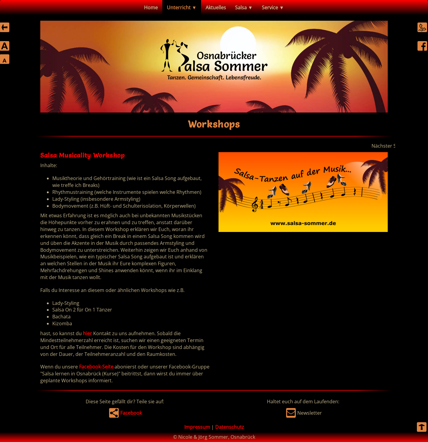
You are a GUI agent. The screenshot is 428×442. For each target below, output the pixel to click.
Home (151, 7)
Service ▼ (273, 7)
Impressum (197, 427)
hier (87, 333)
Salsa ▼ (244, 7)
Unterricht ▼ (182, 7)
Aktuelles (216, 7)
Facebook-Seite (96, 366)
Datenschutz (229, 427)
